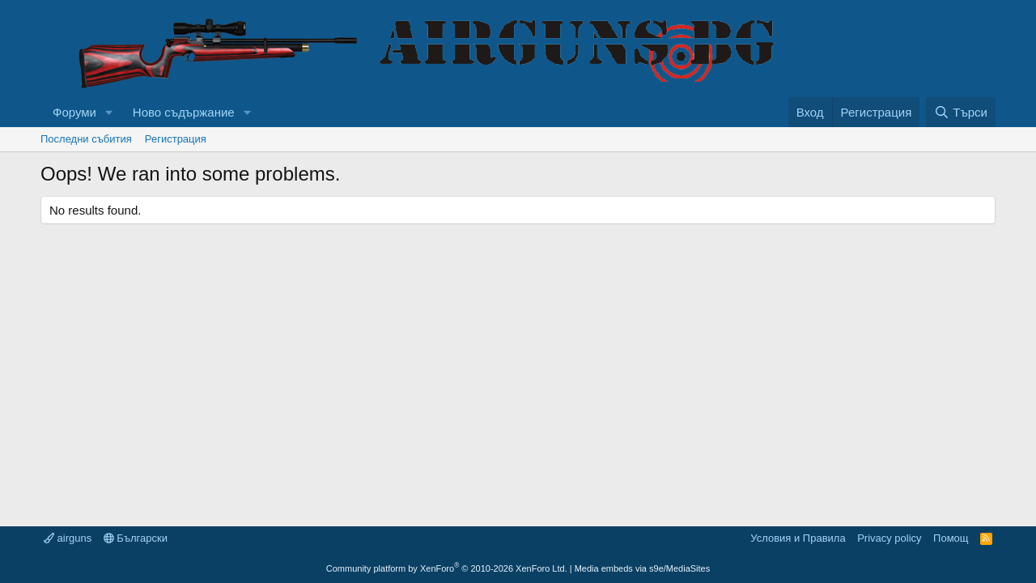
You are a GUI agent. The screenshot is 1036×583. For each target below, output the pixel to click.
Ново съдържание (184, 112)
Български (136, 538)
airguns (67, 538)
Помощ (950, 538)
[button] (109, 112)
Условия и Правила (797, 538)
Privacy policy (889, 538)
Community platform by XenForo (446, 568)
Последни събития (86, 139)
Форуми (74, 112)
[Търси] (961, 112)
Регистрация (175, 139)
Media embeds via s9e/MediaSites (643, 568)
